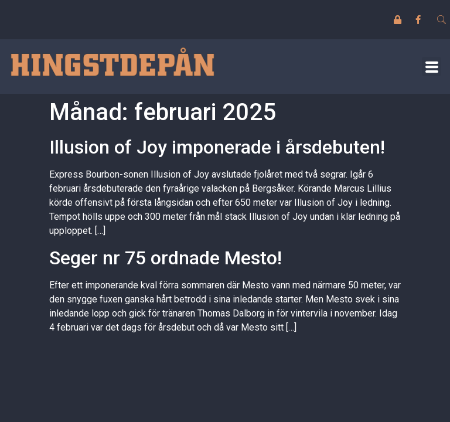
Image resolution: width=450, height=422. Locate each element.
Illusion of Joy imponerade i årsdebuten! (217, 147)
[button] (431, 66)
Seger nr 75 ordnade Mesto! (165, 258)
